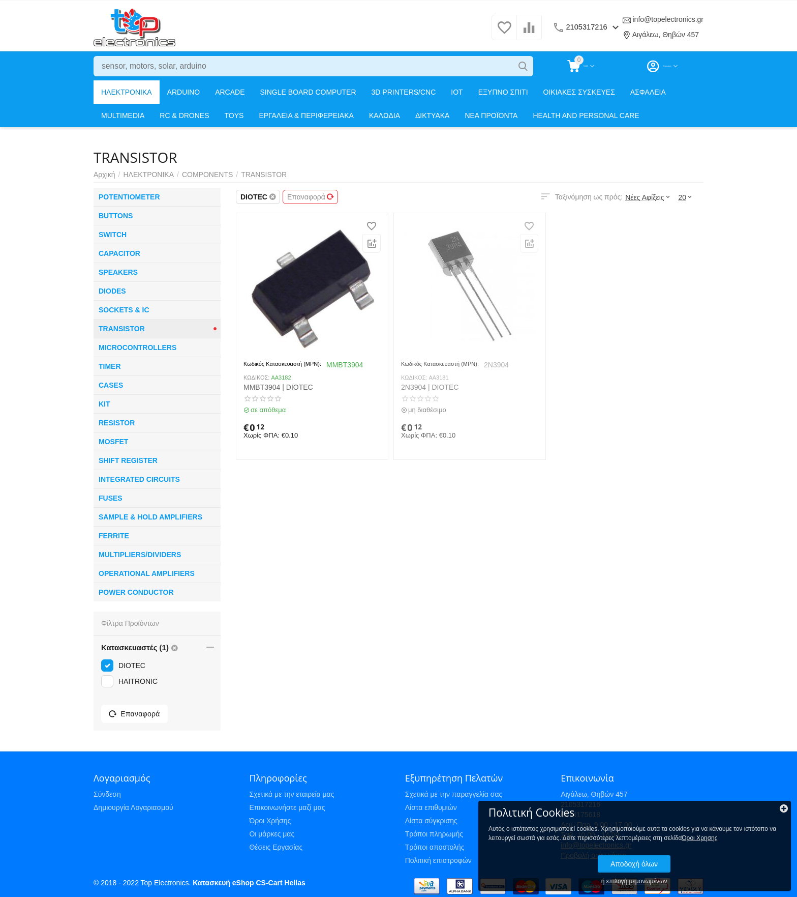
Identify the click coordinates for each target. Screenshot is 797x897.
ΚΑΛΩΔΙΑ (384, 115)
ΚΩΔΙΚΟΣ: (256, 377)
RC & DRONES (184, 115)
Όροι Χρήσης (270, 821)
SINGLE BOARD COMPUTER (308, 92)
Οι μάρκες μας (271, 834)
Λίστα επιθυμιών (431, 807)
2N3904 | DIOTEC (429, 387)
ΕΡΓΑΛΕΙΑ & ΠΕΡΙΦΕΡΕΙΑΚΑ (306, 115)
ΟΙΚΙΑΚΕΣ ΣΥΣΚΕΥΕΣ (579, 92)
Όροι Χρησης (700, 827)
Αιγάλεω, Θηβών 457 (665, 35)
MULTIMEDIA (122, 115)
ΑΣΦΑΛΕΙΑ (648, 92)
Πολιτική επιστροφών (438, 860)
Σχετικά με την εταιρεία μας (291, 794)
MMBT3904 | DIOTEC (278, 387)
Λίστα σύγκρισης (431, 821)
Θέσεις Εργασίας (275, 847)
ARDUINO (183, 92)
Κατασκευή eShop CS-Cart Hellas (249, 883)
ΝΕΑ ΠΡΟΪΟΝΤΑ (491, 115)
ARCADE (229, 92)
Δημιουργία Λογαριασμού (133, 807)
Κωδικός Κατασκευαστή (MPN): (282, 364)
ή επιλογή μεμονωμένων (718, 870)
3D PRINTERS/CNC (404, 92)
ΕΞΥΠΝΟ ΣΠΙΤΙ (503, 92)
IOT (457, 92)
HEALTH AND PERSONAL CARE (586, 115)
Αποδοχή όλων (718, 853)
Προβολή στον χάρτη (593, 855)
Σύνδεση (107, 794)
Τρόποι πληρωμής (434, 834)
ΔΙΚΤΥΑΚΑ (432, 115)
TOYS (234, 115)
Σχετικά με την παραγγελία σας (454, 794)
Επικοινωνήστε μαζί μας (287, 807)
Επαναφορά (310, 197)
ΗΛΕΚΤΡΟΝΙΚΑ (126, 92)
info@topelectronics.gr (667, 19)
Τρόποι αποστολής (435, 847)
